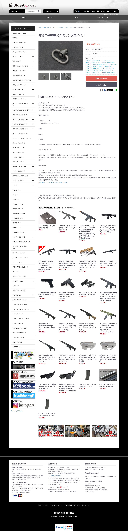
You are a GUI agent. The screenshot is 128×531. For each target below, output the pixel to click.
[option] (60, 55)
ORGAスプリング (17, 347)
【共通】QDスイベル (107, 62)
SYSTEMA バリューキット (20, 148)
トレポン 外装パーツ (18, 157)
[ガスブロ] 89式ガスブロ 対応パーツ (23, 110)
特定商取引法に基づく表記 (72, 505)
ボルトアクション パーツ (19, 99)
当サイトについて (44, 505)
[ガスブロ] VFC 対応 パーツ (20, 124)
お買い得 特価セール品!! (19, 33)
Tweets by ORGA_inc (17, 411)
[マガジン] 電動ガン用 (19, 237)
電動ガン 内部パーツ (18, 89)
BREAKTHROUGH (17, 56)
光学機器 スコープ (18, 209)
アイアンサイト (17, 199)
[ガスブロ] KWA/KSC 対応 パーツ (22, 138)
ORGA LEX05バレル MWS (19, 328)
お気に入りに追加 (101, 85)
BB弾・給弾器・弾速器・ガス (21, 267)
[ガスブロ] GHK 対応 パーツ (20, 129)
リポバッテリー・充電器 (19, 276)
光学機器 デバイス (18, 204)
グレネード (16, 272)
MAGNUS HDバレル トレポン (21, 319)
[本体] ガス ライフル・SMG (20, 66)
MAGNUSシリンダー (18, 337)
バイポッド (16, 286)
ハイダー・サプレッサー (19, 166)
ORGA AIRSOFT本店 (64, 512)
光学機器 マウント (18, 227)
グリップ (15, 185)
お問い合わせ (85, 505)
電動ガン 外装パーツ (18, 94)
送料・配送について (103, 17)
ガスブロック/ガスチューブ (20, 176)
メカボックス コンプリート (20, 52)
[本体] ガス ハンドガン (19, 71)
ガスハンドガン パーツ (19, 143)
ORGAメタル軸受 (17, 342)
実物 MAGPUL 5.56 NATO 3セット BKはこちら (53, 182)
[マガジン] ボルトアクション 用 (21, 242)
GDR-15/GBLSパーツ (18, 162)
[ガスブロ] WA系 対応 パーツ (20, 119)
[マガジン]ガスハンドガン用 (20, 257)
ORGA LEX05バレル (18, 323)
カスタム (77, 17)
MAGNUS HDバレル (18, 314)
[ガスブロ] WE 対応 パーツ (20, 115)
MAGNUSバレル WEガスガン (20, 304)
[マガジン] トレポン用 (19, 253)
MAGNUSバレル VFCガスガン (21, 309)
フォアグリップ (17, 190)
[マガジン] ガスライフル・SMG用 (20, 247)
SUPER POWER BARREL (19, 333)
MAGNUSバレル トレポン (20, 300)
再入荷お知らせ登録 (101, 78)
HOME (24, 17)
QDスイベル (106, 60)
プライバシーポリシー (56, 505)
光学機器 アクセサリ (18, 232)
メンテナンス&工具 (18, 281)
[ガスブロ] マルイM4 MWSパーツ (21, 104)
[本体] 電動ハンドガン (19, 75)
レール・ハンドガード (19, 171)
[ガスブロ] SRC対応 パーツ (20, 133)
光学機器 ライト (17, 223)
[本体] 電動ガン (17, 61)
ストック (15, 195)
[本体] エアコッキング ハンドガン (22, 80)
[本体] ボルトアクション (19, 85)
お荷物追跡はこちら (56, 476)
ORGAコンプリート (18, 47)
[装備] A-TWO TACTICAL (19, 290)
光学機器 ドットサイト (19, 213)
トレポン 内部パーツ (18, 152)
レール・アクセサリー (19, 180)
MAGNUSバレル (17, 295)
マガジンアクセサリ (18, 262)
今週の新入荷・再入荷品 (19, 42)
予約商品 (15, 38)
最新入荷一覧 (50, 17)
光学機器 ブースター (18, 218)
